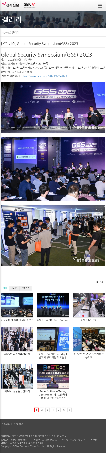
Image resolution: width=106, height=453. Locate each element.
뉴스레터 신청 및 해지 (12, 423)
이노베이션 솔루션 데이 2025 (17, 320)
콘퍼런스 (25, 288)
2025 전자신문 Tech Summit (53, 320)
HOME (6, 32)
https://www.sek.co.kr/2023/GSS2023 (44, 75)
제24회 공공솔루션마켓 (17, 391)
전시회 (14, 288)
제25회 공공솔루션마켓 (17, 354)
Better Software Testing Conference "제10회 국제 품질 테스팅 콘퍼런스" (53, 394)
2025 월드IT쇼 (89, 320)
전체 (5, 288)
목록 (99, 282)
